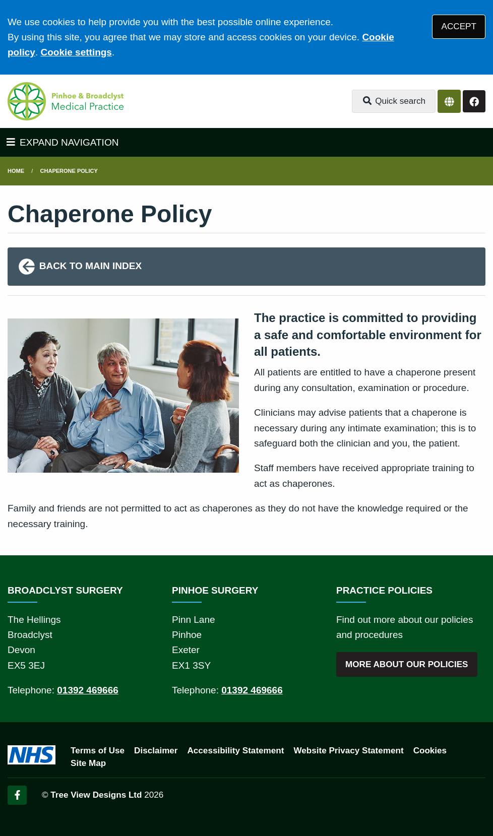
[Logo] (66, 101)
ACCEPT (459, 26)
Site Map (88, 763)
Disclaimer (155, 750)
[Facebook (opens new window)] (17, 795)
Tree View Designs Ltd (96, 795)
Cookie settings (75, 52)
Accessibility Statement (236, 750)
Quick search (393, 101)
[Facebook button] (474, 101)
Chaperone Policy (69, 171)
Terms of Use (98, 750)
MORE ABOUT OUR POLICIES (406, 664)
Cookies (430, 750)
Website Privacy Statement (348, 750)
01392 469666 (87, 690)
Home (16, 171)
